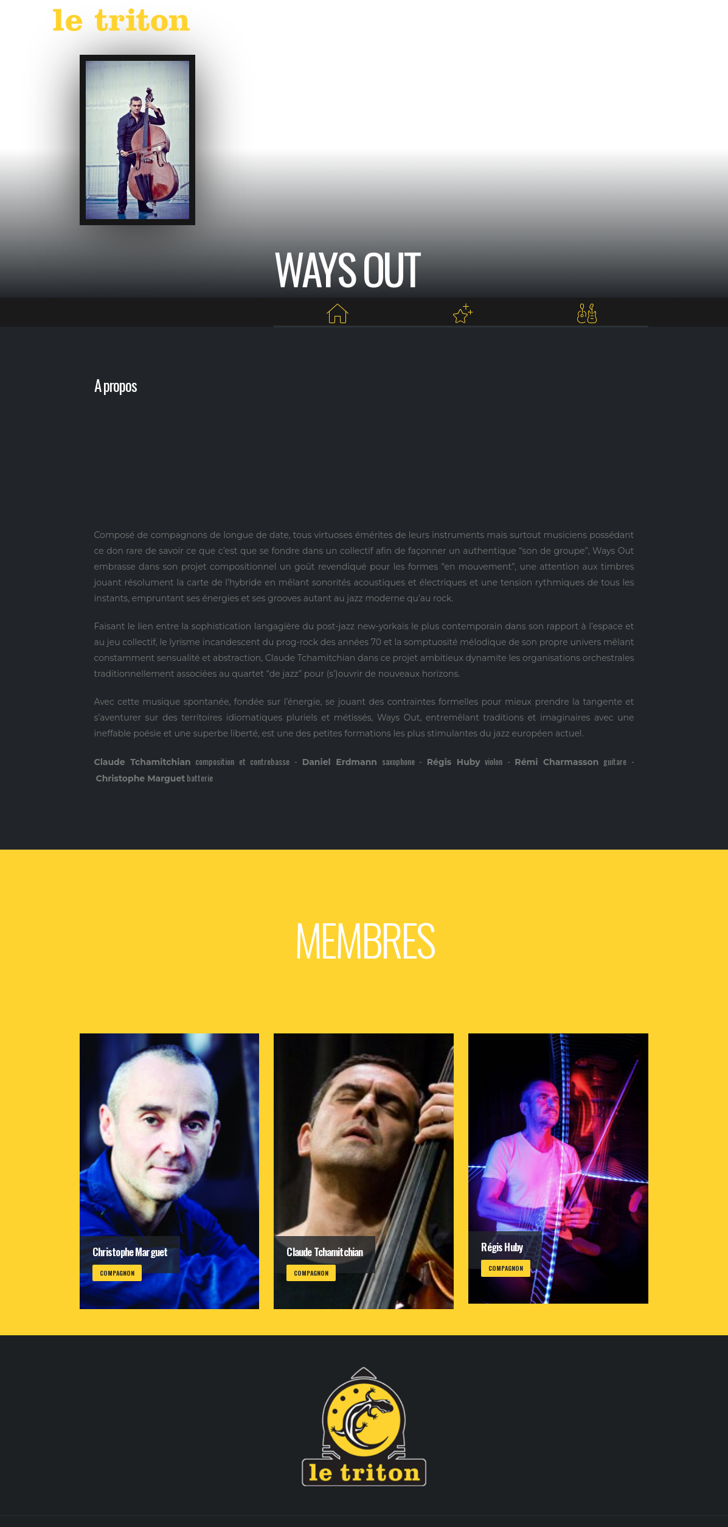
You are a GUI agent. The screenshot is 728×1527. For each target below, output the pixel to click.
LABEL (439, 23)
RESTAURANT (533, 23)
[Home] (337, 313)
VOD (479, 23)
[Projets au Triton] (463, 313)
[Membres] (586, 313)
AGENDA (388, 23)
